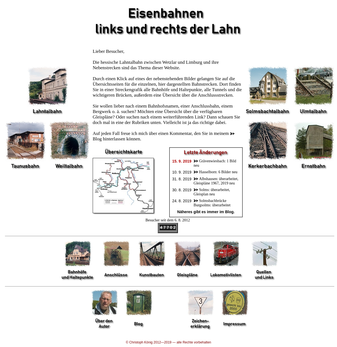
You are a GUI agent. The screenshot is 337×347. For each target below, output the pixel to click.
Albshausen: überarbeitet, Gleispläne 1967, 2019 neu (216, 181)
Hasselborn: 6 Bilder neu (218, 172)
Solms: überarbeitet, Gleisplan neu (212, 192)
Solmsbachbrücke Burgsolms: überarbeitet (212, 203)
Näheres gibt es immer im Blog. (205, 212)
